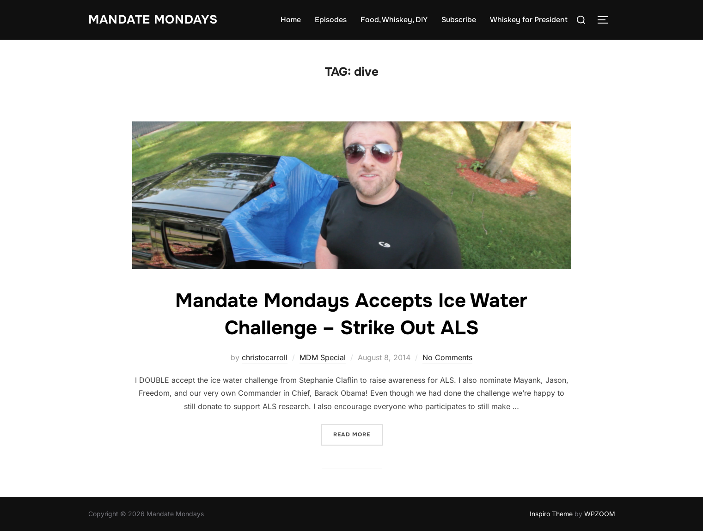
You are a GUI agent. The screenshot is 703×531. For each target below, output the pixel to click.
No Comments (447, 357)
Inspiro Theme (551, 514)
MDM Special (323, 357)
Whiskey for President (529, 19)
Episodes (331, 19)
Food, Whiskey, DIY (394, 19)
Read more (358, 433)
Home (291, 19)
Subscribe (458, 19)
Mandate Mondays (153, 19)
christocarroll (264, 357)
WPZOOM (599, 514)
